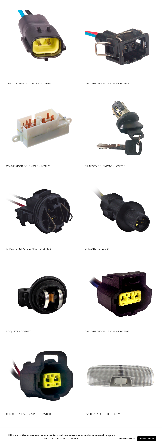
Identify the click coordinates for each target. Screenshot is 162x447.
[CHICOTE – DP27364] (120, 210)
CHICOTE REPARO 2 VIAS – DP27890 (28, 414)
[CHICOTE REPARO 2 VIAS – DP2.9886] (41, 45)
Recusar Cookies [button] (127, 439)
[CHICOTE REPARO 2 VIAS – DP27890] (41, 376)
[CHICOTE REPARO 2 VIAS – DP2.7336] (41, 210)
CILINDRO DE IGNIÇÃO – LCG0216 (105, 166)
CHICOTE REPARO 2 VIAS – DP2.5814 (107, 83)
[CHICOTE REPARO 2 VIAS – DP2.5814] (120, 45)
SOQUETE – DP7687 (18, 331)
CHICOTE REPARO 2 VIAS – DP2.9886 (28, 83)
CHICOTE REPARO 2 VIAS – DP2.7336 (28, 248)
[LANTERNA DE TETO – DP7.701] (120, 376)
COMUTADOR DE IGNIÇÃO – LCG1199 (28, 166)
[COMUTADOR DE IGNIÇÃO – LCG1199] (41, 128)
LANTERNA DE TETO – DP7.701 (103, 414)
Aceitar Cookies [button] (147, 439)
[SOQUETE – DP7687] (41, 293)
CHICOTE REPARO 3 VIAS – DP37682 (107, 331)
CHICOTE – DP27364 (97, 248)
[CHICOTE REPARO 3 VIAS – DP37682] (120, 293)
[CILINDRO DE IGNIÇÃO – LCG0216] (120, 128)
